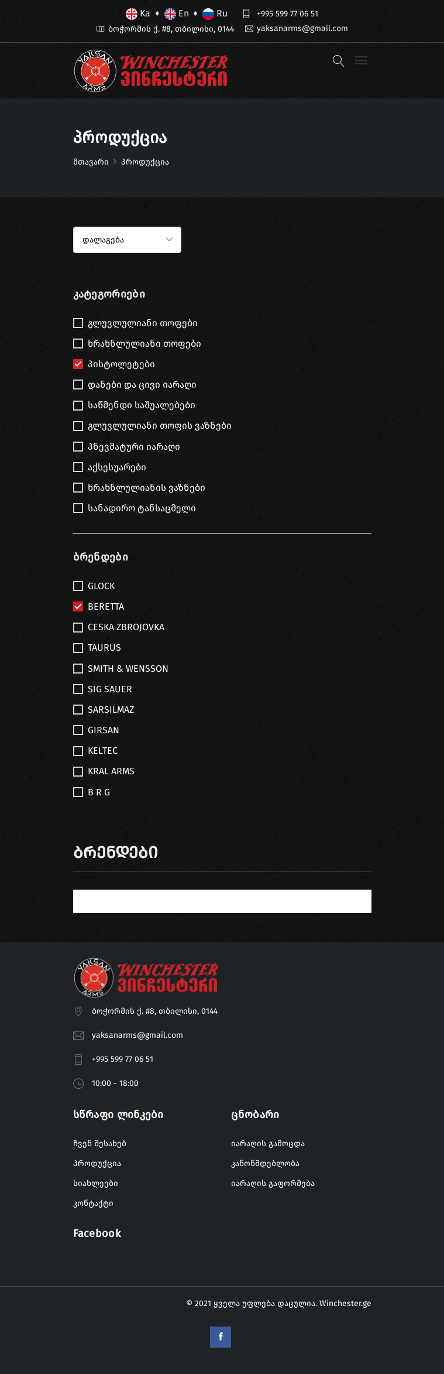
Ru (215, 14)
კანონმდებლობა (265, 1163)
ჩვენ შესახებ (99, 1144)
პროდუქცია (97, 1163)
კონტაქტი (93, 1203)
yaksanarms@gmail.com (302, 28)
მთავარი (91, 162)
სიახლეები (95, 1183)
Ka (138, 14)
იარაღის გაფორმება (273, 1183)
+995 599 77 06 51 (287, 14)
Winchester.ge (345, 1303)
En (176, 14)
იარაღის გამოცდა (268, 1144)
